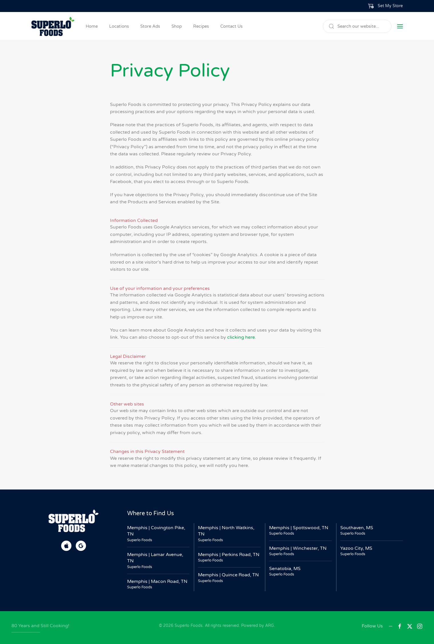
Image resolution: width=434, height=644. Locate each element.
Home (92, 26)
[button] (385, 6)
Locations (119, 26)
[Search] (357, 26)
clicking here (241, 337)
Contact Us (231, 26)
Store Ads (150, 26)
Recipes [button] (201, 26)
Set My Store (390, 5)
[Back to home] (52, 26)
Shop (176, 26)
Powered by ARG (257, 625)
